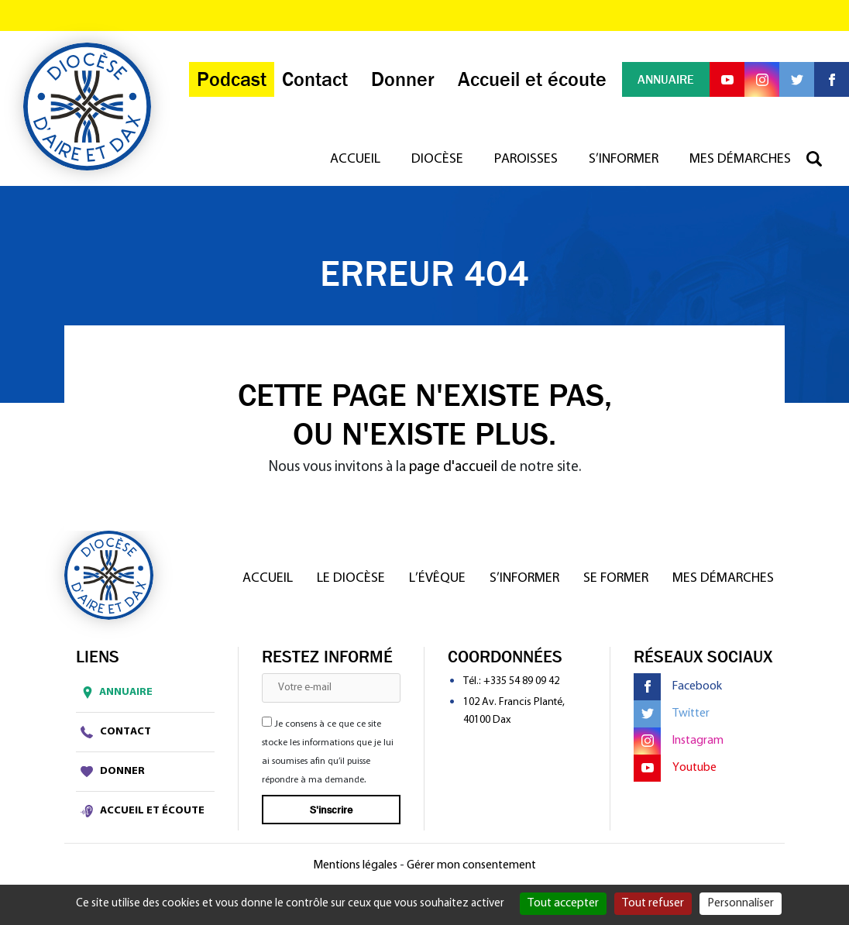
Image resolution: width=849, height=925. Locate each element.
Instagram (679, 741)
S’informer (623, 159)
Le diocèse (351, 578)
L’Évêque (437, 578)
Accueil (355, 159)
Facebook (678, 686)
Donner (113, 771)
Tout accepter (563, 903)
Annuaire (114, 692)
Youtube (675, 768)
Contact (116, 732)
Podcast (231, 79)
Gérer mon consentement (471, 865)
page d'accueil (453, 467)
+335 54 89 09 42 (521, 681)
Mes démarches (740, 159)
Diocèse (437, 159)
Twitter (672, 713)
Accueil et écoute (143, 811)
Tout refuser (653, 903)
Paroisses (526, 159)
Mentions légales (355, 865)
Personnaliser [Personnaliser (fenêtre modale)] (740, 903)
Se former (615, 578)
